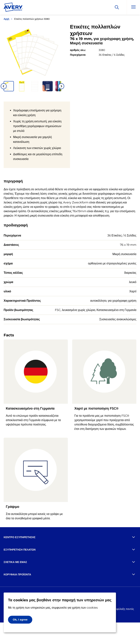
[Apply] (116, 7)
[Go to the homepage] (13, 8)
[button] (9, 86)
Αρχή (6, 19)
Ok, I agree (20, 619)
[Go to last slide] (4, 86)
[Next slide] (61, 86)
